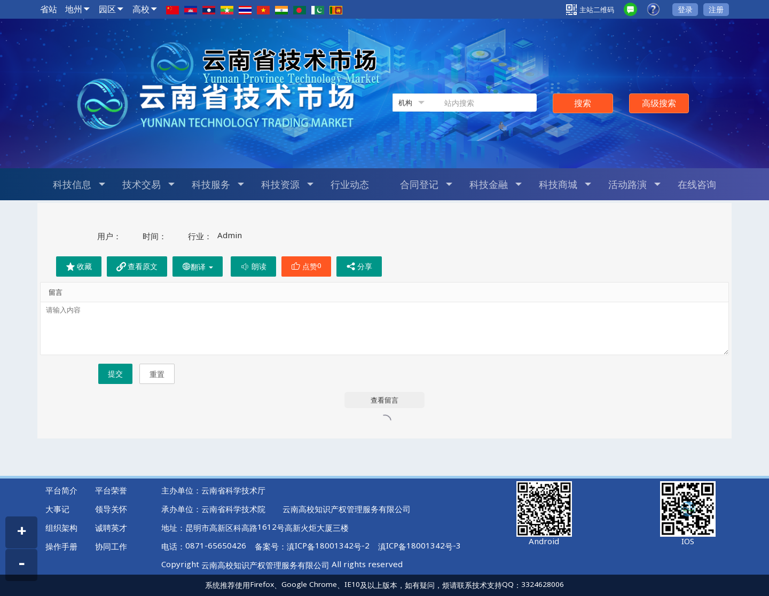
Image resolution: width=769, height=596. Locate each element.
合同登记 (426, 184)
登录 (685, 9)
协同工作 (111, 546)
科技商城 (565, 184)
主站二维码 (590, 9)
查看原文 (137, 266)
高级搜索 (659, 103)
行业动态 (350, 184)
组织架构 (61, 527)
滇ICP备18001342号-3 (419, 546)
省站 (48, 9)
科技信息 (79, 184)
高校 (141, 9)
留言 (55, 292)
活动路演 (634, 184)
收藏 (79, 266)
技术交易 (148, 184)
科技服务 (218, 184)
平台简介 (61, 490)
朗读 (253, 266)
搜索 (582, 103)
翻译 (197, 267)
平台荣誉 (111, 490)
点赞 (306, 266)
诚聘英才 (111, 527)
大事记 (57, 509)
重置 (157, 374)
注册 (716, 9)
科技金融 (495, 184)
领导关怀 (111, 509)
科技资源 (287, 184)
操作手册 (61, 546)
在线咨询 (697, 184)
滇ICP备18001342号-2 (328, 546)
